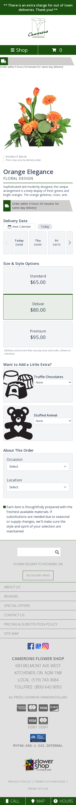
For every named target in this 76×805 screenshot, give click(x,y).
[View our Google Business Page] (38, 648)
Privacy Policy (19, 781)
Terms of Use (38, 788)
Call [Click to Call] (12, 801)
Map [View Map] (38, 801)
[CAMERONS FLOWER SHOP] (38, 39)
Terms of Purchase (50, 781)
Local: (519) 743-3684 (38, 680)
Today (45, 226)
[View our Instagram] (45, 648)
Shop (19, 50)
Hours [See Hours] (63, 801)
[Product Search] (39, 551)
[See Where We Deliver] (38, 575)
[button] (38, 738)
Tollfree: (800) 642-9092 (38, 687)
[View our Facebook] (31, 648)
